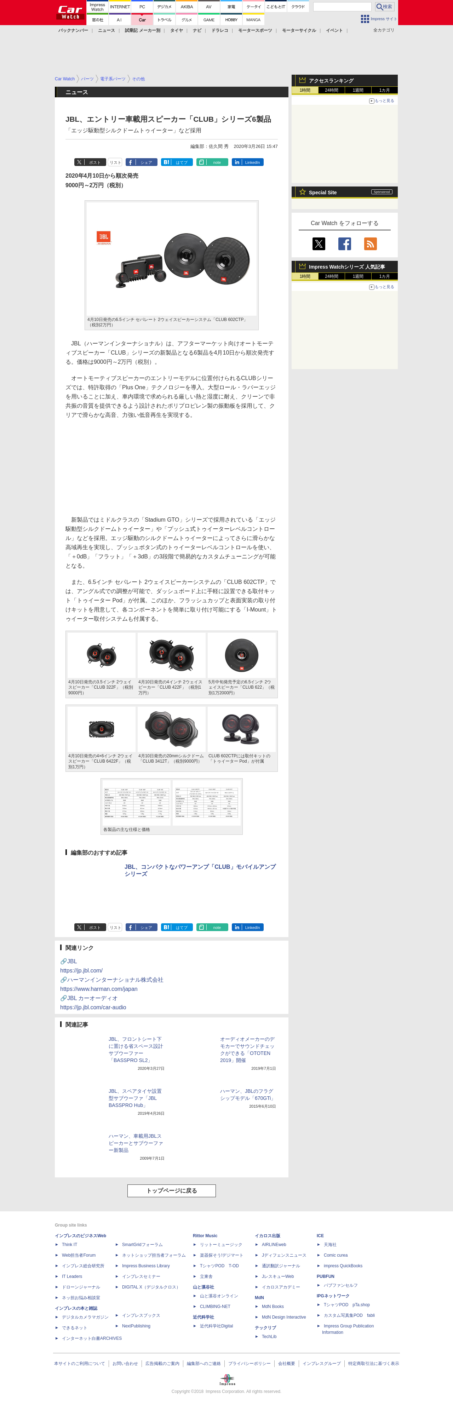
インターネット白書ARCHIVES (92, 1338)
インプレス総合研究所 (83, 1265)
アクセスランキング (331, 81)
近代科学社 (203, 1317)
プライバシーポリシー (249, 1363)
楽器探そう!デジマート (221, 1255)
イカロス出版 (267, 1235)
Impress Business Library (146, 1265)
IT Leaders (72, 1276)
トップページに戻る (171, 1191)
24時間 (331, 90)
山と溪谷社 (203, 1287)
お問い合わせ (125, 1363)
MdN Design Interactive (284, 1317)
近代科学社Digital (216, 1326)
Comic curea (336, 1255)
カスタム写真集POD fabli (349, 1315)
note (217, 162)
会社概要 (286, 1363)
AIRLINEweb (274, 1244)
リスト (115, 162)
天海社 (330, 1244)
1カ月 (384, 90)
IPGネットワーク (333, 1295)
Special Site (323, 192)
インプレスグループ (322, 1363)
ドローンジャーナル (81, 1287)
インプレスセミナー (141, 1276)
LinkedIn (252, 162)
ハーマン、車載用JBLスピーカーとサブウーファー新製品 (136, 1143)
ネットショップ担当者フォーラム (154, 1255)
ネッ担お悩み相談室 (81, 1297)
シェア (146, 162)
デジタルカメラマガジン (85, 1317)
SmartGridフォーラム (142, 1244)
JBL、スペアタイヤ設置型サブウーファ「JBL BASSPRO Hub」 (135, 1098)
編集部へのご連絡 (204, 1363)
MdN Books (273, 1306)
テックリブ (265, 1327)
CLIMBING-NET (215, 1306)
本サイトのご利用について (79, 1363)
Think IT (69, 1244)
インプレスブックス (141, 1315)
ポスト (95, 162)
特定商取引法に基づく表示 (373, 1363)
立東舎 (206, 1276)
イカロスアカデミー (281, 1287)
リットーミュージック (221, 1244)
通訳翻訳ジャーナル (281, 1265)
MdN (259, 1297)
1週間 (358, 90)
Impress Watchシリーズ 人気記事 (347, 267)
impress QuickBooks (343, 1265)
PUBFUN (325, 1276)
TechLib (269, 1336)
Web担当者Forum (79, 1255)
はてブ (182, 162)
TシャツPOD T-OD (219, 1265)
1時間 (305, 90)
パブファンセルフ (341, 1285)
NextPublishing (136, 1326)
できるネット (74, 1327)
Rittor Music (205, 1235)
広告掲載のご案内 (162, 1363)
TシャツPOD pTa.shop (347, 1304)
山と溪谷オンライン (219, 1295)
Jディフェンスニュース (284, 1255)
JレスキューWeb (278, 1276)
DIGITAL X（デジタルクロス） (151, 1287)
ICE (320, 1235)
